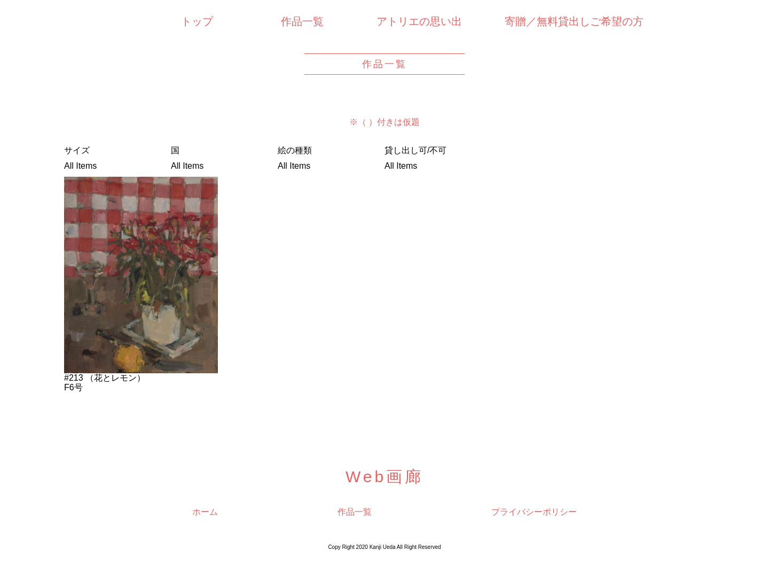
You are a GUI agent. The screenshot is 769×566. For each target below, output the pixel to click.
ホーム (205, 511)
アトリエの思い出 (419, 21)
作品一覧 (302, 21)
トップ (197, 21)
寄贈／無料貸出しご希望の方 (574, 21)
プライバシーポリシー (534, 511)
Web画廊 (384, 476)
